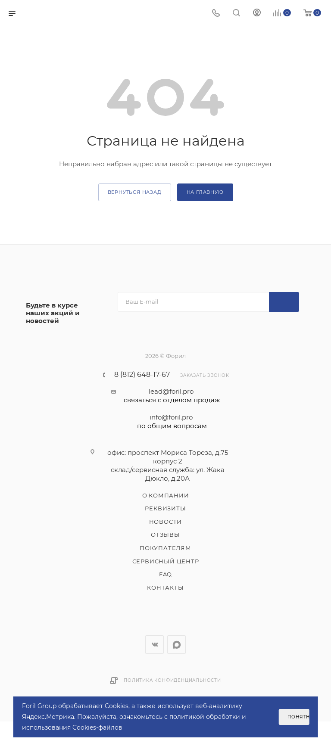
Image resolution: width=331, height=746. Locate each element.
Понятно (298, 717)
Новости (165, 521)
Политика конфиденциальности (172, 680)
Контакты (165, 587)
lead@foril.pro (172, 395)
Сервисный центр (165, 561)
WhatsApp (176, 644)
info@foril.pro (172, 421)
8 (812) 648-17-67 (142, 374)
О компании (165, 495)
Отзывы (165, 534)
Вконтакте (154, 644)
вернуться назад (135, 192)
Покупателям (165, 547)
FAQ (165, 574)
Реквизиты (165, 508)
